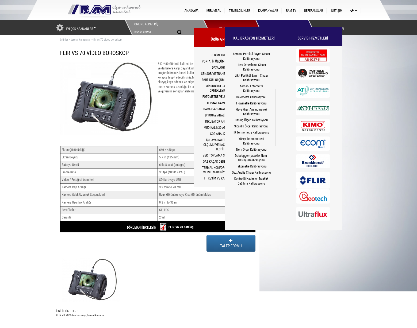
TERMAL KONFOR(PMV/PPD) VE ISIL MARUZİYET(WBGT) (220, 170)
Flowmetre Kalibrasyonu (251, 103)
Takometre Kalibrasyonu (251, 166)
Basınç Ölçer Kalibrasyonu (251, 120)
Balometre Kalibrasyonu (251, 97)
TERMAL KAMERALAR (220, 103)
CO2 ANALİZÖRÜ (220, 134)
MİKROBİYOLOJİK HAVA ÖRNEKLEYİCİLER (220, 88)
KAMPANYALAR (268, 11)
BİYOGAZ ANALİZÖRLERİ (220, 115)
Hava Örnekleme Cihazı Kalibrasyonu (251, 67)
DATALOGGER (220, 67)
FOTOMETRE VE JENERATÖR (220, 97)
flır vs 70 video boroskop (107, 39)
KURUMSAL (213, 11)
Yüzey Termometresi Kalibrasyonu (251, 141)
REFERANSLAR (313, 11)
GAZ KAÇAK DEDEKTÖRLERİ (220, 161)
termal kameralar (81, 39)
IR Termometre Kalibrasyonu (251, 132)
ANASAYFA (191, 11)
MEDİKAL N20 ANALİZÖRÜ (220, 128)
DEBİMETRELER (220, 55)
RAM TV (291, 11)
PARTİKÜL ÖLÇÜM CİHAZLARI (220, 80)
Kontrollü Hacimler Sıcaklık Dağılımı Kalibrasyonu (251, 181)
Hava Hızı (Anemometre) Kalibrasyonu (251, 112)
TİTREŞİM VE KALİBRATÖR (220, 178)
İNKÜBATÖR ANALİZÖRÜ (220, 121)
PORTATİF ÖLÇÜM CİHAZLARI (220, 61)
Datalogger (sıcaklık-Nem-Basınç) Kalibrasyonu (251, 158)
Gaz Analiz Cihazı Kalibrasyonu (251, 172)
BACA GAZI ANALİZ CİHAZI (220, 109)
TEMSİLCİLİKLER (239, 11)
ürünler (64, 39)
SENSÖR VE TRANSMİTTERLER (220, 74)
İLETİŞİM (336, 11)
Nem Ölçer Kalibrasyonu (251, 149)
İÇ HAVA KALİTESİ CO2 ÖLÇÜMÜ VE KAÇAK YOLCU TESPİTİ (220, 144)
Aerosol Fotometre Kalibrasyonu (251, 88)
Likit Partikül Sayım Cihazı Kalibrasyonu (251, 78)
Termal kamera (95, 315)
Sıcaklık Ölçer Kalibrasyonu (251, 126)
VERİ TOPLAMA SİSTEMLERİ (221, 155)
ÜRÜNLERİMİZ (228, 27)
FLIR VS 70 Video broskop (71, 315)
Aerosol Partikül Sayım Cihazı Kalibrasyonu (251, 56)
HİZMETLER (280, 27)
